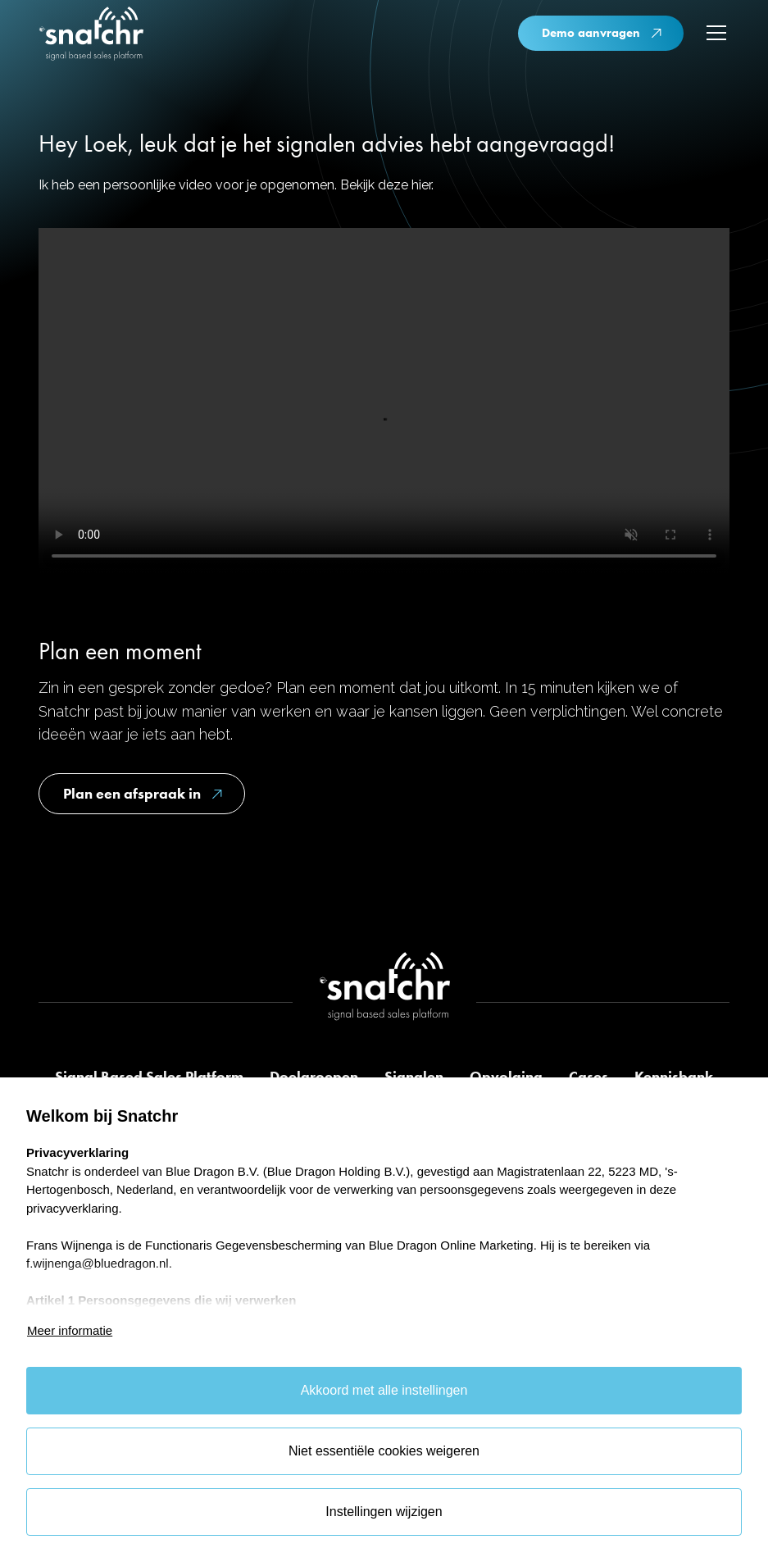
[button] (713, 32)
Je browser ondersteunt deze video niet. (384, 401)
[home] (91, 36)
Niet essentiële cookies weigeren (384, 1451)
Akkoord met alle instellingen (384, 1390)
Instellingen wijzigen (383, 1512)
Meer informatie (69, 1330)
